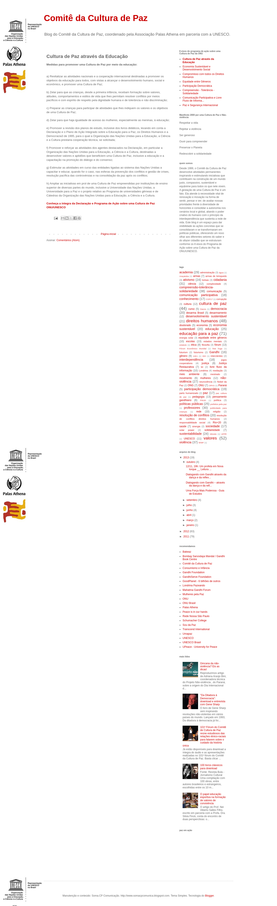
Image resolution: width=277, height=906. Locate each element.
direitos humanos (202, 321)
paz (205, 393)
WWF (201, 442)
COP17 (209, 299)
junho (190, 510)
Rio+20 (217, 422)
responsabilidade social (192, 422)
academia (186, 272)
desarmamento (218, 312)
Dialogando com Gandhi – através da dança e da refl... (205, 484)
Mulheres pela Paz (193, 594)
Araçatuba (184, 276)
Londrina (203, 370)
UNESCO (189, 438)
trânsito (213, 434)
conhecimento (189, 299)
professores (192, 407)
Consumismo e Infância (196, 568)
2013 (186, 457)
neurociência (205, 381)
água (221, 272)
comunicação (214, 291)
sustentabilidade (190, 433)
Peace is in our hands (195, 611)
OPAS (211, 385)
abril (189, 515)
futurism (183, 352)
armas (196, 276)
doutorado (185, 325)
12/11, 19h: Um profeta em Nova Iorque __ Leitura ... (204, 468)
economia (202, 325)
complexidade (214, 284)
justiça (205, 363)
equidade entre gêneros (213, 337)
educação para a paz (198, 333)
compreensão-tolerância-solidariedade (196, 289)
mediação (218, 370)
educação (212, 329)
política (217, 400)
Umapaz (187, 633)
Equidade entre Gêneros (197, 81)
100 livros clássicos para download (211, 767)
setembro (192, 500)
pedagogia (198, 396)
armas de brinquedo (216, 276)
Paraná (222, 385)
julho (189, 505)
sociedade (213, 426)
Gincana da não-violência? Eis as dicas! (209, 666)
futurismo (198, 352)
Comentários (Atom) (68, 240)
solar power (186, 430)
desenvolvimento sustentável (206, 316)
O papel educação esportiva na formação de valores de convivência (213, 799)
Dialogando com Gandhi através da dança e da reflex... (206, 476)
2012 (186, 531)
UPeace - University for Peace (200, 646)
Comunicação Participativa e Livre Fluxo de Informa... (202, 99)
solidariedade (212, 430)
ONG (191, 385)
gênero (183, 355)
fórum (217, 344)
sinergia (196, 426)
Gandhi (214, 352)
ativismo (188, 279)
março (190, 520)
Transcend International (196, 629)
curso (191, 308)
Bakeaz (187, 551)
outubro (191, 462)
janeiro (190, 525)
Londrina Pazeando (194, 585)
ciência (192, 283)
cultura (187, 304)
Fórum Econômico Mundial (192, 348)
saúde (182, 426)
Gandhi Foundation (194, 572)
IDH (204, 356)
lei (202, 367)
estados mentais (212, 341)
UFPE (224, 434)
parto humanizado (188, 393)
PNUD (203, 400)
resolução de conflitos (194, 415)
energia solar (186, 337)
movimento (185, 378)
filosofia (206, 345)
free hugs (217, 348)
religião (216, 411)
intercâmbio (217, 356)
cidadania (220, 279)
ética (193, 344)
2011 (186, 536)
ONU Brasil (189, 603)
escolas (190, 341)
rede (198, 411)
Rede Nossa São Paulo (196, 616)
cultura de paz (213, 303)
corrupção (221, 299)
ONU (201, 385)
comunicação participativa (198, 295)
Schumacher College (194, 620)
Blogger (209, 895)
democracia (219, 308)
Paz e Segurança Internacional (200, 105)
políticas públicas (191, 404)
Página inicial (108, 234)
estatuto (183, 345)
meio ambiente (189, 374)
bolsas (205, 280)
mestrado (215, 374)
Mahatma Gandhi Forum (197, 589)
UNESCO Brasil (192, 642)
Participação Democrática (197, 85)
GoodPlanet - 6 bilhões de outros (201, 581)
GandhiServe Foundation (197, 576)
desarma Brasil (195, 312)
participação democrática (201, 389)
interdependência (191, 359)
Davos (203, 309)
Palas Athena (190, 607)
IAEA (195, 356)
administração (207, 272)
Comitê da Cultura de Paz (96, 18)
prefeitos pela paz (218, 404)
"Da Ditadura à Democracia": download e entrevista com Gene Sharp (212, 700)
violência (185, 442)
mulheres (205, 378)
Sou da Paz (189, 624)
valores (210, 438)
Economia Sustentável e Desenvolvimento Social (196, 68)
